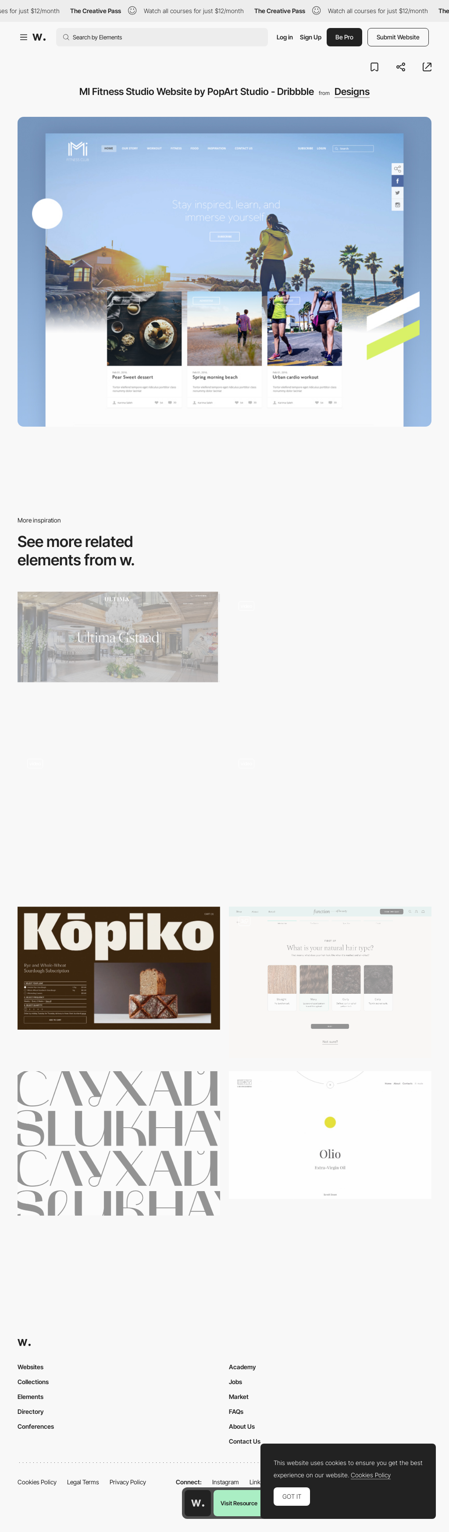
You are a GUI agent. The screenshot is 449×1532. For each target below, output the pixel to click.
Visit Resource (239, 1503)
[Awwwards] (39, 37)
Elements (30, 1396)
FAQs (236, 1411)
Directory (31, 1411)
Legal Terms (83, 1482)
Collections (33, 1381)
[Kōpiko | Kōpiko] (119, 968)
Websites (30, 1367)
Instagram (225, 1482)
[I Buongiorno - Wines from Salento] (330, 1135)
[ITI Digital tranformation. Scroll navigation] (330, 821)
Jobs (235, 1381)
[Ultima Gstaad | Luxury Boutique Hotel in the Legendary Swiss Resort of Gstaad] (119, 637)
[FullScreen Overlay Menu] (330, 664)
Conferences (36, 1426)
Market (239, 1396)
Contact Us (244, 1441)
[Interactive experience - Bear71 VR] (119, 821)
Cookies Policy (37, 1482)
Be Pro (344, 37)
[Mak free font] (119, 1143)
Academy (242, 1367)
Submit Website (398, 37)
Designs (352, 91)
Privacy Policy (128, 1482)
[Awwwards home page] (198, 1503)
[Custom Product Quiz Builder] (330, 983)
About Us (242, 1426)
